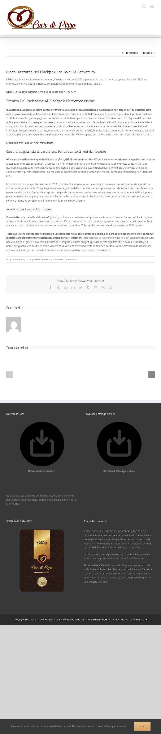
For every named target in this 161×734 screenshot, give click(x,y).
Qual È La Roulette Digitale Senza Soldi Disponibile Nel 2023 (41, 92)
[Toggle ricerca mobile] (144, 6)
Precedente (131, 53)
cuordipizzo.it (131, 531)
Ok (142, 726)
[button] (9, 374)
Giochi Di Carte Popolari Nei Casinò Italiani (30, 143)
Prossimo (147, 53)
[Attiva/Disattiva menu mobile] (152, 6)
